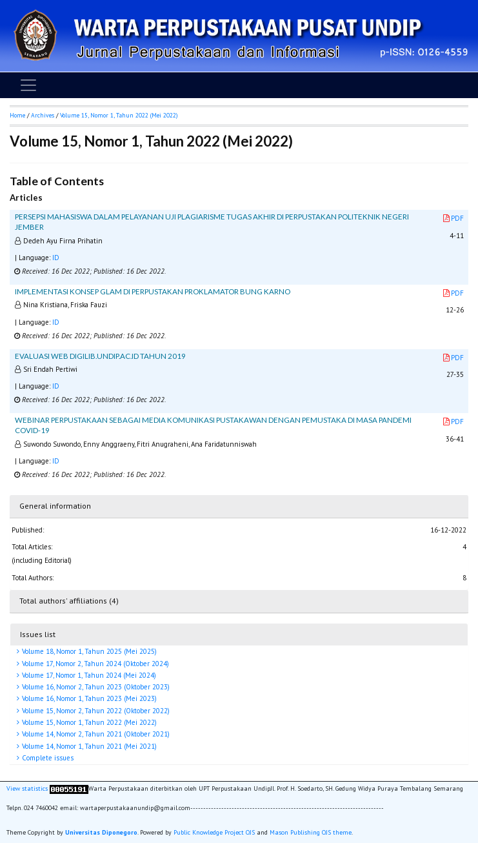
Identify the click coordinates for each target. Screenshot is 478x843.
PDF (453, 218)
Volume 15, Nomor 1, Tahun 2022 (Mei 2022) (88, 722)
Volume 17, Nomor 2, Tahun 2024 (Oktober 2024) (94, 663)
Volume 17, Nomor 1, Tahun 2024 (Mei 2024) (88, 675)
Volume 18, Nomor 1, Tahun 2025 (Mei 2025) (88, 651)
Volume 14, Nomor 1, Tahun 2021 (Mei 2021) (88, 746)
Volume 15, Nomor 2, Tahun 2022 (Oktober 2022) (95, 710)
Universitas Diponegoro (101, 832)
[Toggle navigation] (28, 85)
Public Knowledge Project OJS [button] (214, 832)
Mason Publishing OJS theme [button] (311, 832)
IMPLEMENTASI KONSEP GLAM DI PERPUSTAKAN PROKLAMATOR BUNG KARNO (152, 291)
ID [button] (55, 257)
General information (55, 506)
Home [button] (17, 115)
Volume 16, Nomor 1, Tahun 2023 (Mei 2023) (88, 698)
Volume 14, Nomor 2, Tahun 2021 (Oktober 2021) (95, 733)
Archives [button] (42, 115)
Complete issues (47, 757)
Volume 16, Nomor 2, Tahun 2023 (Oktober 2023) (95, 686)
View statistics (27, 789)
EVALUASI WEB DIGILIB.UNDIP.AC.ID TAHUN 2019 (100, 356)
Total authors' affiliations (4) (69, 600)
